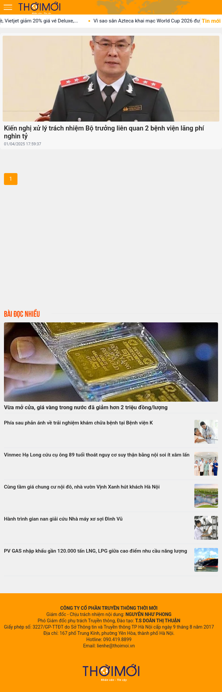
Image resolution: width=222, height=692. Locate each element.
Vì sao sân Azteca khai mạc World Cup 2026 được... (156, 21)
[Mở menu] (8, 7)
